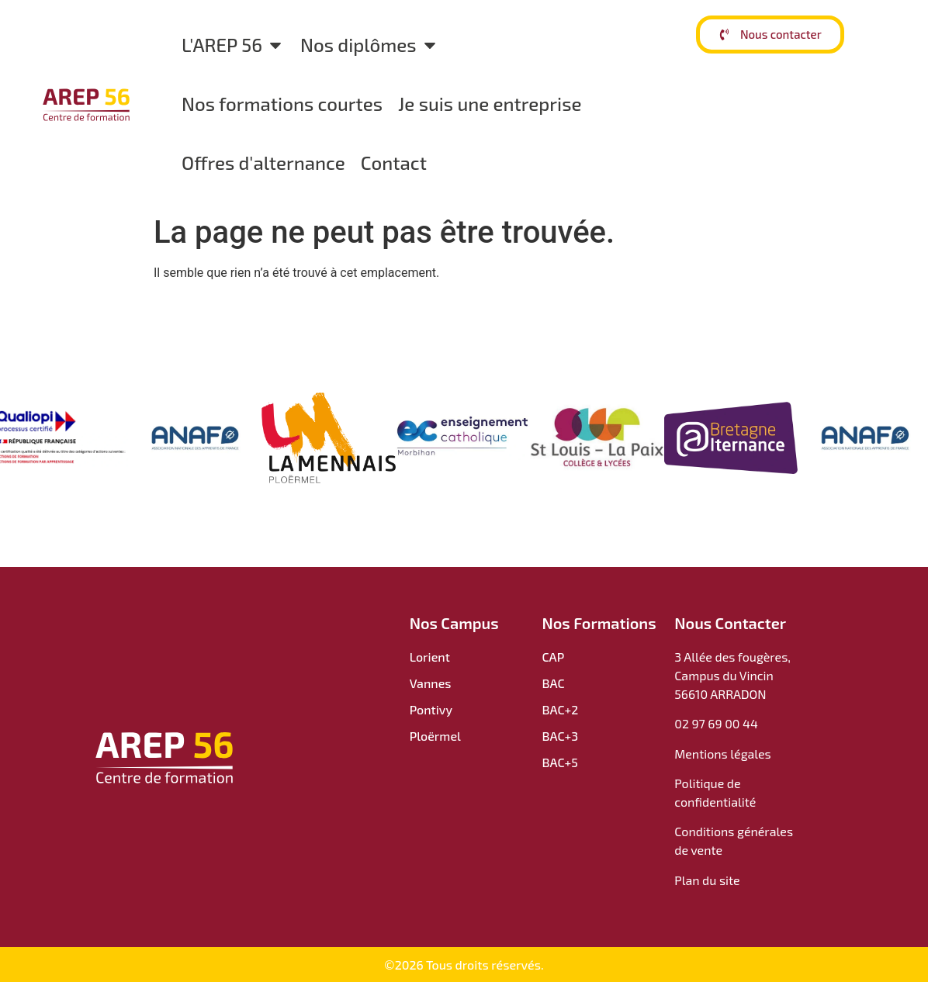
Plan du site (706, 880)
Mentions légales (722, 753)
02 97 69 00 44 (716, 723)
